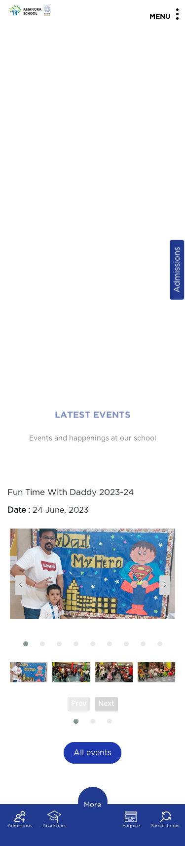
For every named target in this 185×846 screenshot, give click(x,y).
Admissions (177, 270)
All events (92, 753)
